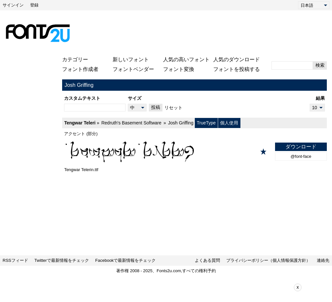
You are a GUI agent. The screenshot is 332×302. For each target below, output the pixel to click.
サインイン (13, 5)
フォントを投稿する (236, 69)
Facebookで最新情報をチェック (125, 260)
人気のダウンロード (236, 59)
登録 (34, 5)
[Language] (313, 5)
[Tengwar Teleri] (194, 151)
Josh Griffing (180, 122)
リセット (173, 107)
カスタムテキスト (82, 98)
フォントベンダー (133, 69)
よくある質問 (207, 260)
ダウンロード (300, 146)
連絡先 (323, 260)
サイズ (134, 98)
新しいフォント (131, 59)
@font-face (301, 156)
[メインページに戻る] (37, 33)
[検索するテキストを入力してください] (292, 65)
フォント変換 (178, 69)
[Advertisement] (201, 33)
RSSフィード (15, 260)
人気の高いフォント (186, 59)
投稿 (155, 107)
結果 (320, 98)
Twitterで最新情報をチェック (61, 260)
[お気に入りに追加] (263, 152)
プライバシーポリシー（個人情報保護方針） (268, 260)
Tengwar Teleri (79, 122)
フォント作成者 (80, 69)
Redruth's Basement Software (131, 122)
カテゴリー (75, 59)
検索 (320, 65)
